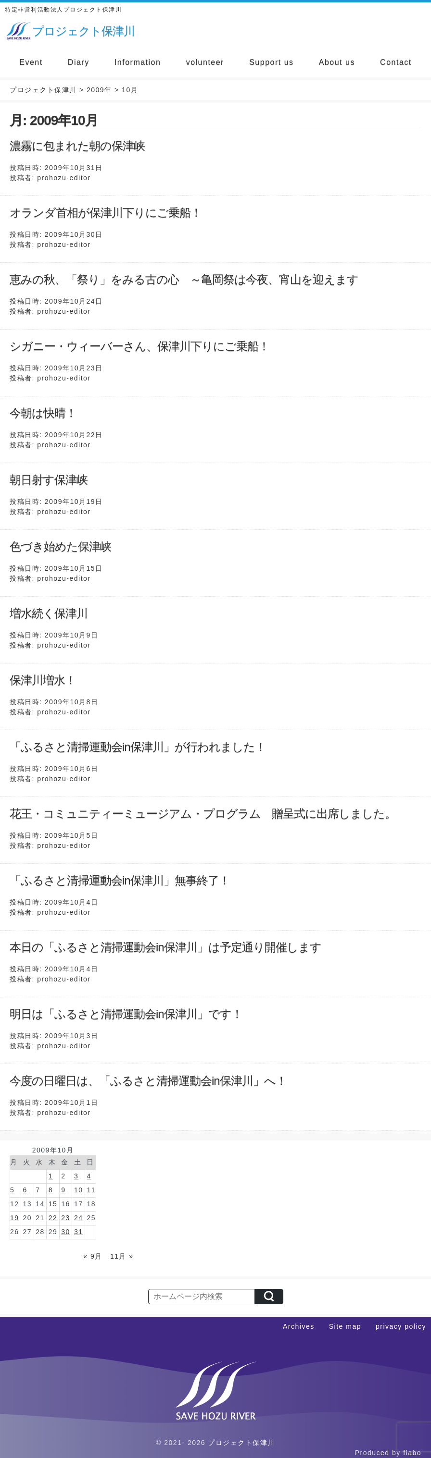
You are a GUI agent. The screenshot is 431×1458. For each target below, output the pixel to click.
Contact (396, 62)
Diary (78, 62)
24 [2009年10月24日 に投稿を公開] (78, 1218)
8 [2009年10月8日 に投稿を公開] (51, 1190)
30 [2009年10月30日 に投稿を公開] (65, 1232)
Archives (299, 1326)
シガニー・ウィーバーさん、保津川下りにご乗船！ (139, 346)
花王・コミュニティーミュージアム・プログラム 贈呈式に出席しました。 (203, 813)
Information (137, 62)
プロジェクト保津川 (241, 1442)
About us (337, 62)
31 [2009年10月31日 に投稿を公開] (78, 1232)
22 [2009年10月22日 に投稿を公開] (53, 1218)
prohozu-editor (63, 178)
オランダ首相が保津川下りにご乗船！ (106, 212)
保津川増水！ (43, 680)
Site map (345, 1326)
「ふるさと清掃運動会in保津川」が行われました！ (138, 746)
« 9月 (92, 1256)
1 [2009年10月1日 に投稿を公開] (51, 1176)
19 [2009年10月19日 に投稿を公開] (14, 1218)
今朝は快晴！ (43, 412)
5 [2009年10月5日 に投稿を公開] (12, 1190)
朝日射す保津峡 (49, 479)
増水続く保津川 (49, 613)
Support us (271, 62)
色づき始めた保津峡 (60, 546)
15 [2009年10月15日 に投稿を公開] (53, 1204)
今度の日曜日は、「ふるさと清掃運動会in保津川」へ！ (148, 1080)
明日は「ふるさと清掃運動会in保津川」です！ (126, 1013)
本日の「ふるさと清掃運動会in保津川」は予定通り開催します (165, 947)
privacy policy (401, 1326)
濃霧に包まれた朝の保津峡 (77, 145)
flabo (412, 1453)
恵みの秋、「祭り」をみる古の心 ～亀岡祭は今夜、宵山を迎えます (184, 279)
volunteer (205, 62)
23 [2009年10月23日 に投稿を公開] (65, 1218)
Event (30, 62)
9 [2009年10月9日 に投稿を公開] (63, 1190)
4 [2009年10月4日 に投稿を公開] (89, 1176)
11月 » (122, 1256)
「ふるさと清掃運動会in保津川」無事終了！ (120, 880)
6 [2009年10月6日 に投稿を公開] (25, 1190)
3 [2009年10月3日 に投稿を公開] (76, 1176)
